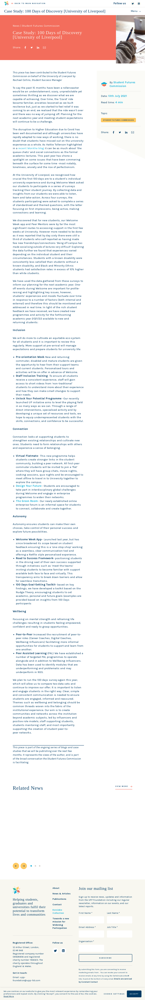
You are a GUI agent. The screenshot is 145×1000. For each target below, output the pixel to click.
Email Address (87, 927)
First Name (85, 913)
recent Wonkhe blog (31, 148)
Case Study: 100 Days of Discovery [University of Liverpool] (54, 11)
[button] (16, 866)
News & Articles (62, 893)
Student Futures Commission (118, 120)
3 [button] (39, 866)
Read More (9, 996)
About (56, 888)
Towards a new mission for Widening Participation (61, 923)
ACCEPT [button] (134, 994)
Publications (59, 899)
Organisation (86, 941)
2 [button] (35, 866)
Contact (57, 904)
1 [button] (31, 866)
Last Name (113, 913)
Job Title (112, 927)
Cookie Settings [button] (114, 994)
